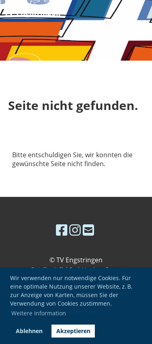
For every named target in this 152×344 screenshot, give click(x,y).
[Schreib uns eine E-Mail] (88, 229)
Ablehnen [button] (29, 331)
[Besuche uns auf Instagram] (75, 229)
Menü (128, 11)
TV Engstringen (32, 11)
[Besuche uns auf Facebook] (61, 229)
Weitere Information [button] (38, 313)
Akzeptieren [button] (73, 331)
